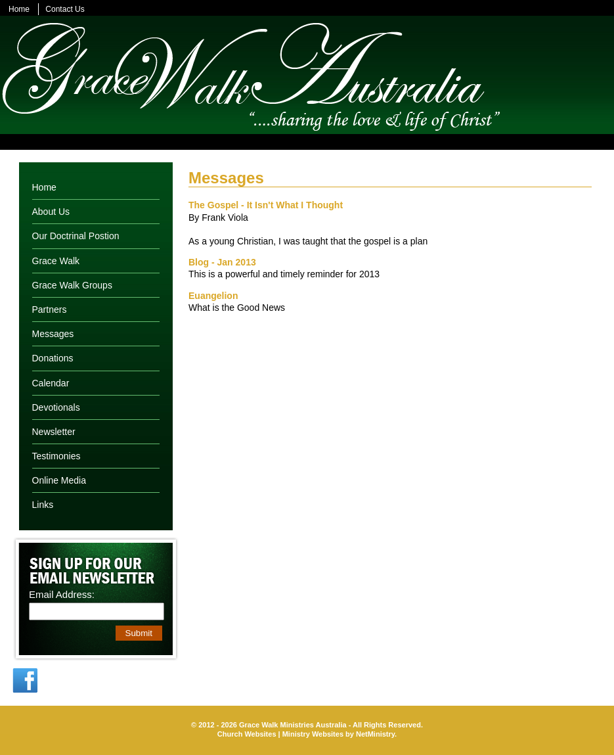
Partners (49, 309)
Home (19, 9)
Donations (53, 358)
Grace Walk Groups (72, 285)
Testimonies (56, 456)
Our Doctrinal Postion (76, 236)
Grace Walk (56, 261)
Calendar (51, 383)
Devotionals (56, 407)
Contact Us (64, 9)
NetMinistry (375, 734)
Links (43, 504)
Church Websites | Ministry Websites (281, 734)
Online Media (59, 480)
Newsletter (54, 431)
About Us (51, 211)
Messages (53, 334)
